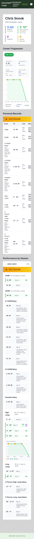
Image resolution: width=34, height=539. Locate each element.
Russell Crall (6, 151)
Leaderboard (16, 2)
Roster (25, 4)
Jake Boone (6, 223)
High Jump (9, 54)
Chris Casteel (6, 148)
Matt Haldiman (6, 226)
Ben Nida (23, 341)
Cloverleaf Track (6, 4)
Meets (15, 6)
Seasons (16, 4)
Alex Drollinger (7, 152)
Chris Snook (6, 155)
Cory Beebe (19, 308)
